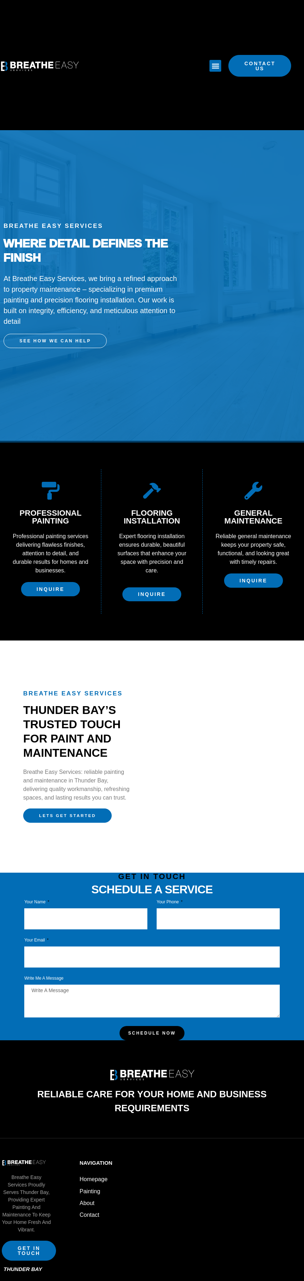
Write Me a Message (44, 973)
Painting (90, 1184)
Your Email (35, 935)
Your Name (35, 897)
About (87, 1194)
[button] (215, 66)
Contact (89, 1205)
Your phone (168, 897)
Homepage (93, 1174)
